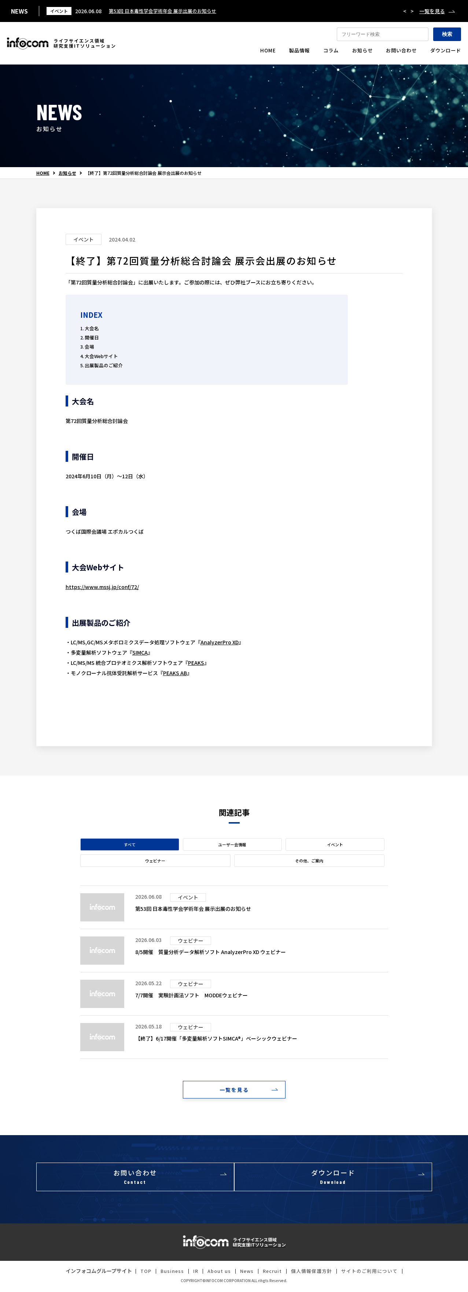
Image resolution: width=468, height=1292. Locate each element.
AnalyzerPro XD (219, 642)
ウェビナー (155, 861)
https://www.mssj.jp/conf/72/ (102, 586)
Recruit (272, 1273)
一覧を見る (432, 11)
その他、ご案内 (309, 861)
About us (215, 1273)
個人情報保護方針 (314, 1273)
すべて (130, 844)
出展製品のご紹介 (104, 365)
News (245, 1273)
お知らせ (67, 173)
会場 (89, 346)
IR (191, 1273)
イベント (335, 844)
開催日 (92, 337)
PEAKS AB (175, 673)
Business (166, 1273)
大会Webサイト (101, 356)
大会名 (92, 328)
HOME (42, 173)
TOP (139, 1273)
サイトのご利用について (375, 1273)
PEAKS (196, 662)
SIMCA (140, 652)
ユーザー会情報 (232, 844)
